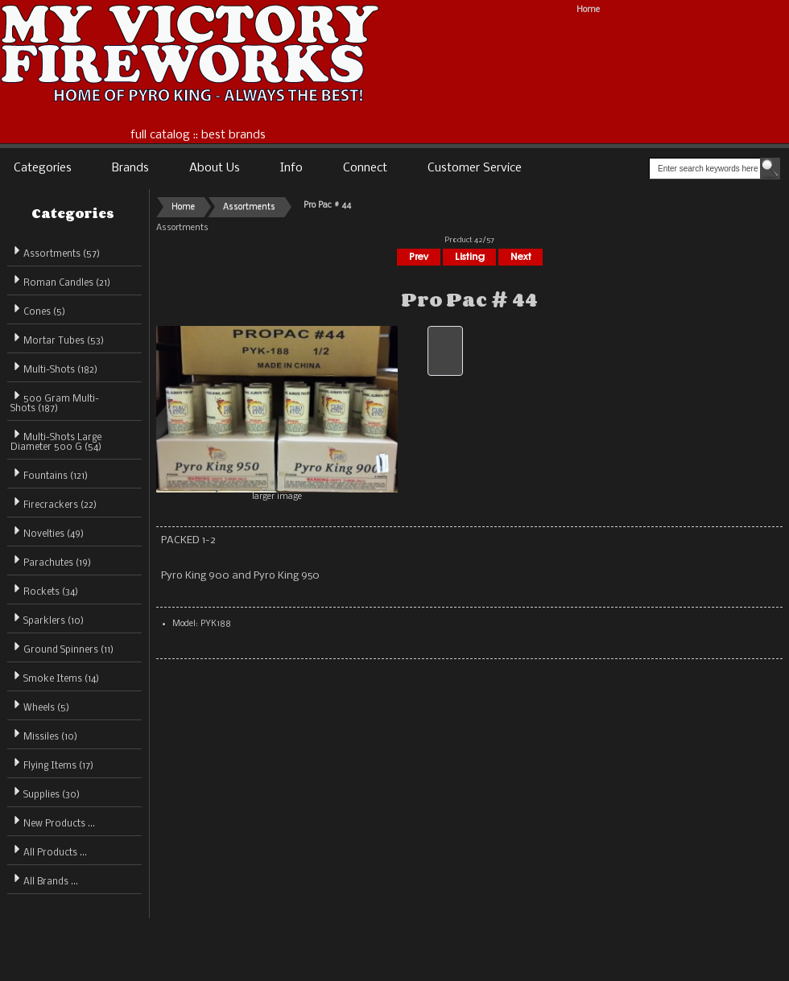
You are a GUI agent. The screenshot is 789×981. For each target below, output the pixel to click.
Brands (130, 168)
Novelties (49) (47, 531)
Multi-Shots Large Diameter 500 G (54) (55, 439)
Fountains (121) (49, 473)
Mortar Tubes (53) (57, 338)
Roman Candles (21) (60, 280)
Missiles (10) (43, 734)
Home (588, 10)
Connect (365, 168)
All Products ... (48, 850)
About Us (214, 168)
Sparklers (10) (47, 618)
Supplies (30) (45, 792)
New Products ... (52, 821)
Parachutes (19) (50, 560)
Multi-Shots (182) (53, 367)
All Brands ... (44, 879)
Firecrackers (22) (53, 502)
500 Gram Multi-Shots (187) (54, 401)
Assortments (249, 207)
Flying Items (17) (51, 763)
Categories (43, 168)
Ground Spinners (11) (62, 647)
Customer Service (475, 168)
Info (291, 168)
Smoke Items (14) (54, 676)
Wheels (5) (39, 705)
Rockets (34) (44, 589)
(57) (55, 254)
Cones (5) (37, 309)
